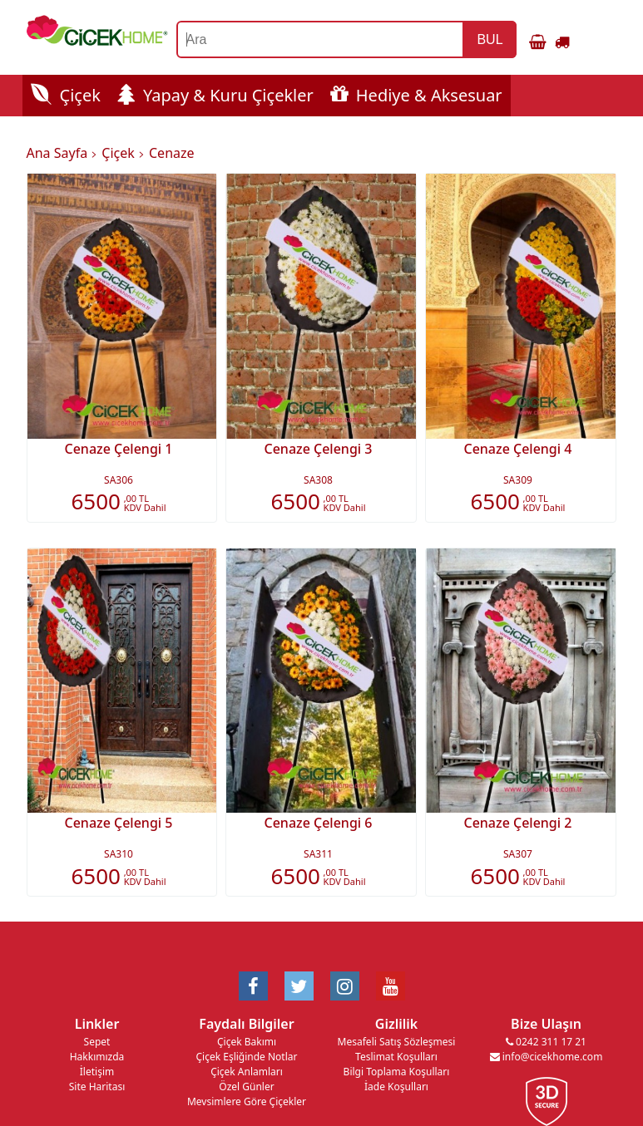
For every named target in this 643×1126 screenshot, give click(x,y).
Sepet (97, 1042)
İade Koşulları (396, 1086)
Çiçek (66, 95)
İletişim (97, 1072)
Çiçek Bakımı (246, 1042)
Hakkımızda (97, 1057)
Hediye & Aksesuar (416, 95)
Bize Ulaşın (546, 1024)
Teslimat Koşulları (396, 1057)
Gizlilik (396, 1024)
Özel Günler (246, 1086)
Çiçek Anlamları (246, 1072)
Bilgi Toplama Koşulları (397, 1072)
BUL (489, 39)
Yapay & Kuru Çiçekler (215, 95)
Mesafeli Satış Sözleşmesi (397, 1042)
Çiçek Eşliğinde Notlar (246, 1057)
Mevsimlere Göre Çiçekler (246, 1101)
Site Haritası (97, 1086)
